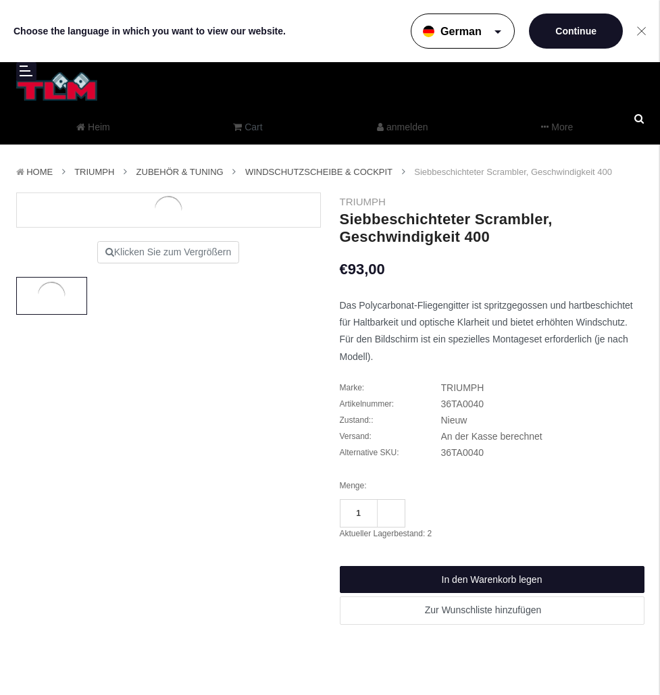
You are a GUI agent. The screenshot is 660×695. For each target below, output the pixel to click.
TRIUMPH (94, 172)
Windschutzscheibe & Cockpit (318, 172)
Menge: (353, 485)
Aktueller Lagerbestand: (386, 533)
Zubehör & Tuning (180, 172)
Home (39, 172)
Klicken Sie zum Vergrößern (168, 252)
